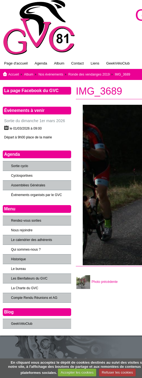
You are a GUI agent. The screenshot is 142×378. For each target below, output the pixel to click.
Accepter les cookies (77, 372)
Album (59, 63)
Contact (77, 63)
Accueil (13, 74)
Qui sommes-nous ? (26, 249)
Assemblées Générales (28, 185)
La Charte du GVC (24, 288)
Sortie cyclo (19, 166)
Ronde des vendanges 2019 (89, 74)
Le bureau (18, 269)
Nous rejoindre (22, 230)
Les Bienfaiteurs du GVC (29, 278)
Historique (18, 259)
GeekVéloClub (118, 63)
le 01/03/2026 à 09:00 (26, 128)
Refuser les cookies (117, 372)
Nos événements (50, 74)
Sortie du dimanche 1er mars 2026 (34, 121)
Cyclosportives (22, 176)
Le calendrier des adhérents (31, 240)
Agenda (40, 63)
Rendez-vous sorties (26, 220)
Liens (95, 63)
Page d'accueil (16, 63)
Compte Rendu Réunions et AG (34, 298)
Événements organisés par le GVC (36, 195)
